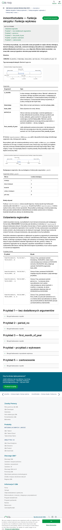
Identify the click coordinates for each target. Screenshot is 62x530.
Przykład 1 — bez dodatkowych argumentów (18, 31)
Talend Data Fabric (10, 436)
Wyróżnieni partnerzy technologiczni (15, 474)
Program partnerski (10, 500)
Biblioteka (7, 419)
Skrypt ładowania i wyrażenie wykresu (20, 353)
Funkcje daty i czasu (11, 12)
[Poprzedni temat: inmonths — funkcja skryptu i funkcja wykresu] (15, 394)
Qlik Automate (8, 450)
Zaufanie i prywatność (11, 464)
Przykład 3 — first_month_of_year (14, 35)
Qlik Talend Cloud (9, 433)
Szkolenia (7, 412)
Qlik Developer (9, 409)
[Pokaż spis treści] (3, 8)
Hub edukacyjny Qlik (10, 414)
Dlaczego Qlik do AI (10, 469)
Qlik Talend (7, 431)
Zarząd (6, 490)
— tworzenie (35, 8)
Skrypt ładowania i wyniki (15, 316)
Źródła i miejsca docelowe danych (15, 476)
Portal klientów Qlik (10, 417)
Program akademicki (10, 497)
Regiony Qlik (8, 479)
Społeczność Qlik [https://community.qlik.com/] (40, 517)
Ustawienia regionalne (11, 28)
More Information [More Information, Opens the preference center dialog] (51, 525)
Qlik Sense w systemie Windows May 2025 (18, 8)
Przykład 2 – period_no (11, 33)
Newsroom (7, 505)
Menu (59, 3)
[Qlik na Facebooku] (55, 516)
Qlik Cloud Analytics (10, 443)
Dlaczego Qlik (8, 459)
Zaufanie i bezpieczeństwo (12, 461)
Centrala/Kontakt (9, 507)
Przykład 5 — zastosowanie (13, 40)
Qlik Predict (8, 448)
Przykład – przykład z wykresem (14, 37)
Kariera (6, 502)
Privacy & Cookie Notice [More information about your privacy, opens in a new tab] (12, 529)
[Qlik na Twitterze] (49, 516)
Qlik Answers (8, 445)
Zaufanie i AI (8, 466)
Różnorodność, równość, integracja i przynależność (20, 495)
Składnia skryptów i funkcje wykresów (16, 10)
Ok (51, 521)
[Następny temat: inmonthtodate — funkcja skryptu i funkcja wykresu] (46, 394)
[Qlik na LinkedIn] (52, 516)
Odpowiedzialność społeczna (13, 492)
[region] (31, 524)
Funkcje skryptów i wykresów (37, 10)
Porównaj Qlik (8, 471)
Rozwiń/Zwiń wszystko (51, 18)
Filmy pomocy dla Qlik (11, 407)
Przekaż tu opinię (10, 386)
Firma (6, 487)
